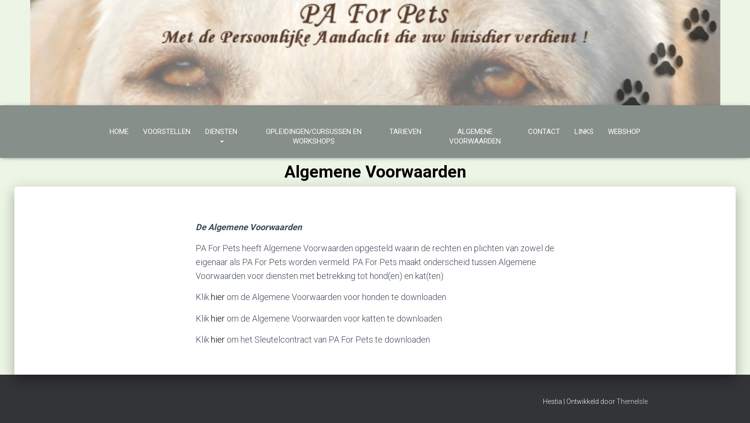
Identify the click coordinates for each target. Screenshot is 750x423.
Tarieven (405, 131)
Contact (544, 131)
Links (584, 131)
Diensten (221, 136)
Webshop (624, 131)
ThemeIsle (632, 401)
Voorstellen (166, 131)
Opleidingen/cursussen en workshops (314, 136)
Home (119, 131)
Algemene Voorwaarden (475, 136)
